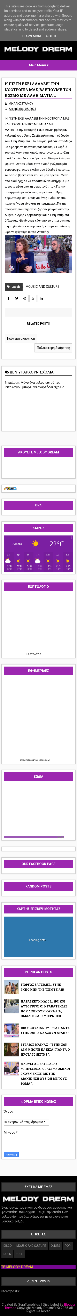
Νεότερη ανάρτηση (21, 338)
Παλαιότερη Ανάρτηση (53, 348)
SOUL (19, 1254)
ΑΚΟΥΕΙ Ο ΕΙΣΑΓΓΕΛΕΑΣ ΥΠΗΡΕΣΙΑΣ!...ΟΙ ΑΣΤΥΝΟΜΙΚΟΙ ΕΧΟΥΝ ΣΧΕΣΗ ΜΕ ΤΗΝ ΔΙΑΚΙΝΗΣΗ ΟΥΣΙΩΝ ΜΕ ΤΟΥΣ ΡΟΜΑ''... (45, 1073)
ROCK (7, 1254)
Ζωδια (60, 837)
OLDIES (55, 1245)
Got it (51, 36)
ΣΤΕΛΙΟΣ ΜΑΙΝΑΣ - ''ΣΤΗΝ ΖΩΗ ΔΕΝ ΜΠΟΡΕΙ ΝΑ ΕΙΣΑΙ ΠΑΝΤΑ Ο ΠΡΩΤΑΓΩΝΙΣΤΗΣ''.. (45, 1050)
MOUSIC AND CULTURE (42, 287)
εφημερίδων (44, 760)
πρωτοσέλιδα (27, 760)
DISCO (7, 1245)
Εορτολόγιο (33, 653)
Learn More (32, 36)
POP (68, 1245)
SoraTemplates (29, 1305)
